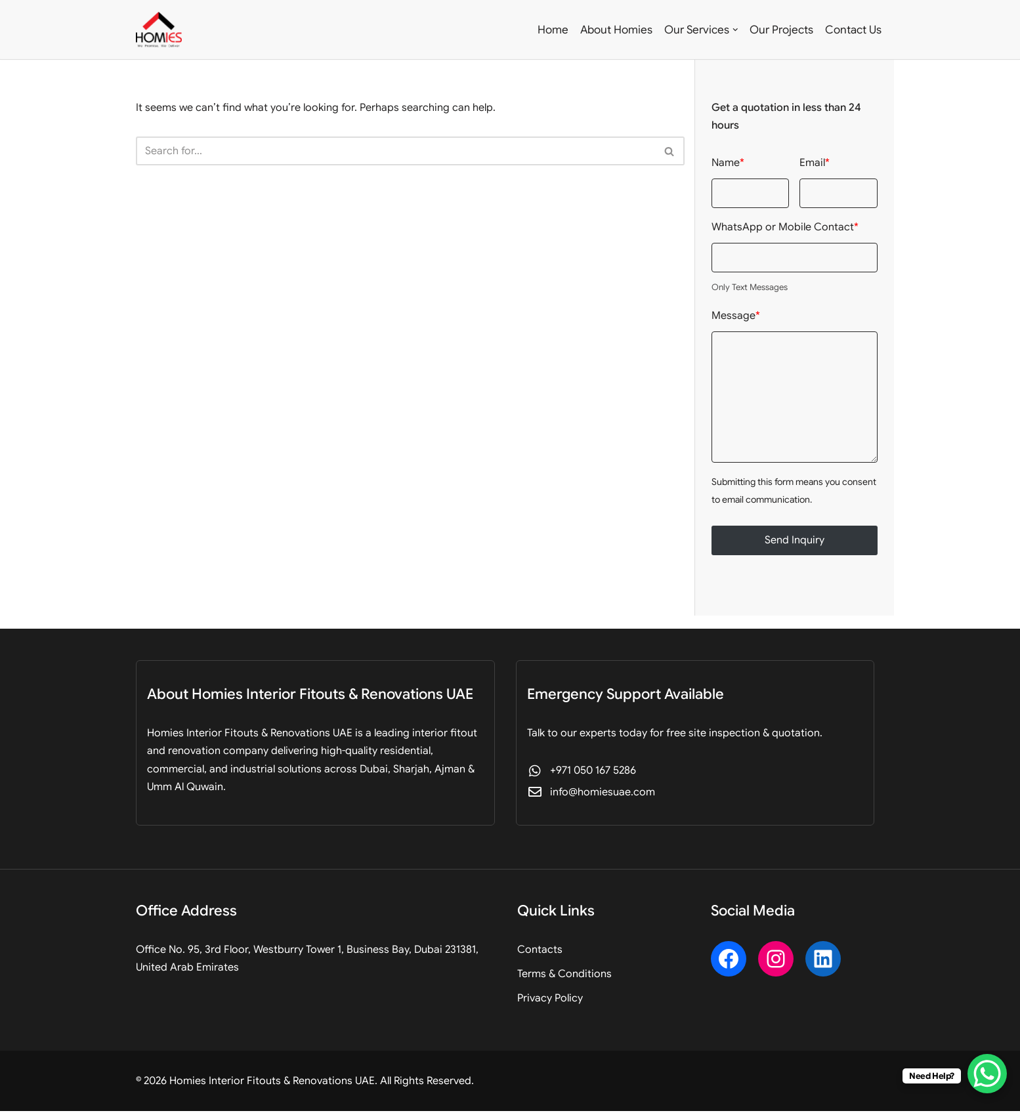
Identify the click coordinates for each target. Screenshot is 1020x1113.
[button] (735, 30)
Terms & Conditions (564, 975)
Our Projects (781, 30)
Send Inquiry (794, 541)
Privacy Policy (550, 1000)
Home (553, 30)
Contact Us (853, 30)
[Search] (395, 151)
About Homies (616, 30)
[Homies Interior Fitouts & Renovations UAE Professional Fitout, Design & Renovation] (159, 29)
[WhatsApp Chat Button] (987, 1073)
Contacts (540, 950)
